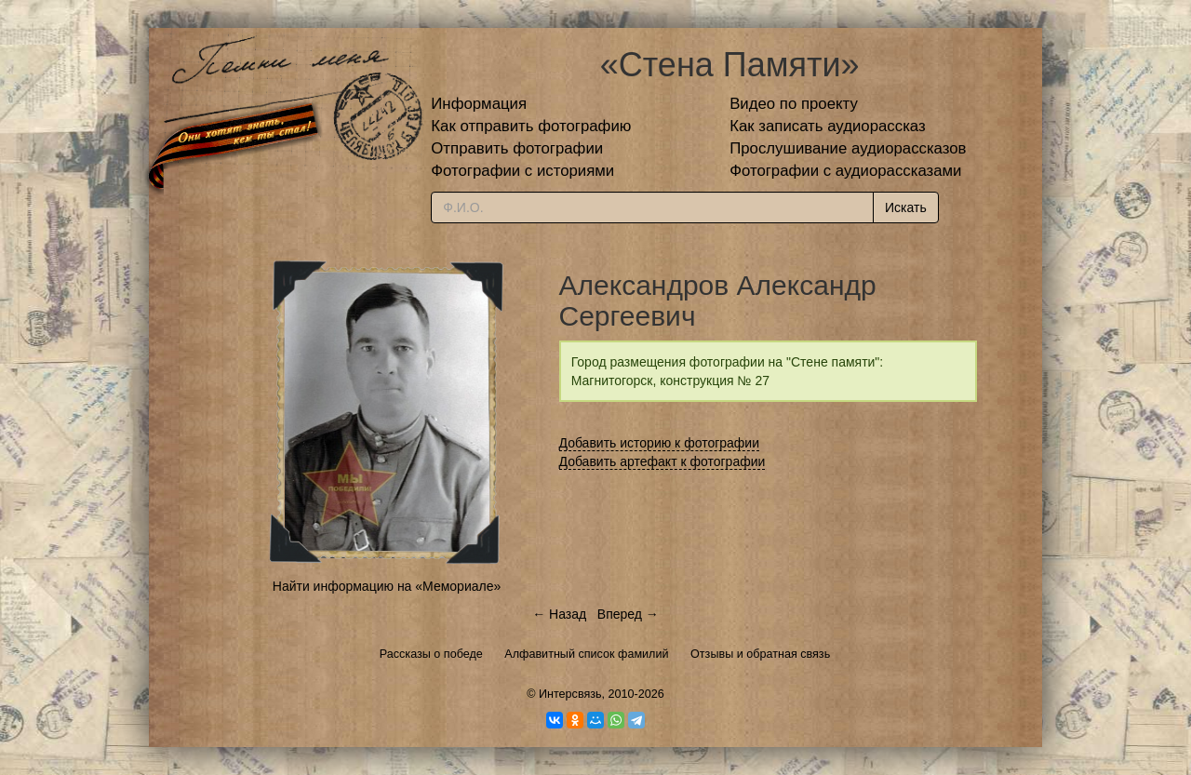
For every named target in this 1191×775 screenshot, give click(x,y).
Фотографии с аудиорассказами (845, 171)
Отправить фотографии (517, 148)
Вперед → (628, 614)
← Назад (559, 614)
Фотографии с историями (522, 171)
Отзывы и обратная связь (760, 654)
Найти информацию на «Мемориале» (387, 586)
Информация (479, 104)
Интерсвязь (570, 694)
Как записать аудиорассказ (827, 126)
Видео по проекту (793, 104)
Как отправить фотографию (531, 126)
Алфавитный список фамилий (586, 654)
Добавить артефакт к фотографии (662, 461)
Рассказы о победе (431, 654)
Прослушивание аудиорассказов (847, 148)
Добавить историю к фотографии (659, 442)
